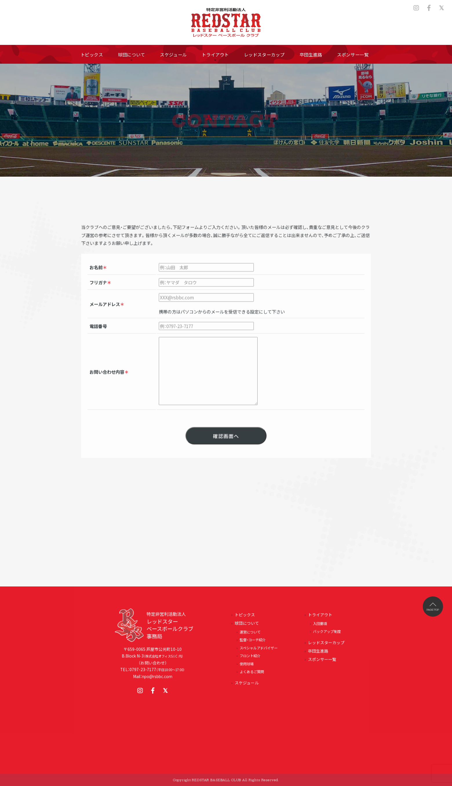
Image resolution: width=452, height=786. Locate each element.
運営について (250, 634)
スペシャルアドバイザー (259, 650)
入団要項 (320, 626)
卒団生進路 (318, 653)
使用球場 (247, 666)
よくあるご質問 (252, 674)
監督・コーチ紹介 (253, 642)
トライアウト (320, 617)
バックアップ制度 (327, 634)
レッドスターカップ (326, 645)
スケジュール (247, 685)
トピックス (245, 617)
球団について (247, 625)
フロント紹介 (250, 658)
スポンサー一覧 (322, 662)
